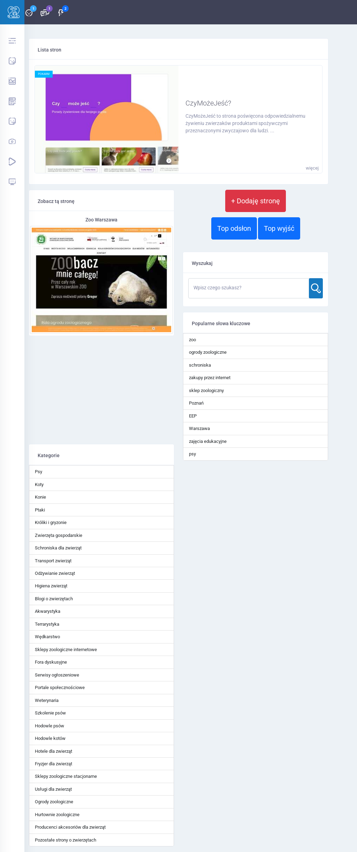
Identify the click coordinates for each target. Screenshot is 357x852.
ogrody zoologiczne (208, 352)
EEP (193, 416)
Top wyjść (279, 228)
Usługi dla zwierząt (53, 789)
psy (192, 453)
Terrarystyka (47, 624)
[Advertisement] (101, 390)
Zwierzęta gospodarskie (58, 535)
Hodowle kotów (50, 738)
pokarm (44, 74)
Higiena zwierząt (51, 585)
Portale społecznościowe (60, 687)
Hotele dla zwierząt (53, 751)
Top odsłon (234, 228)
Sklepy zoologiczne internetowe (66, 649)
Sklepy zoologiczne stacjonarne (66, 776)
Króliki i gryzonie (51, 522)
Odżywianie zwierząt (55, 573)
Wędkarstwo (47, 636)
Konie (40, 497)
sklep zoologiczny (206, 390)
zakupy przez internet (209, 377)
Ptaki (40, 510)
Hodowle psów (49, 725)
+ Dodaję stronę (255, 201)
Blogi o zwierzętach (54, 598)
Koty (39, 484)
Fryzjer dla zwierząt (53, 763)
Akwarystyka (47, 611)
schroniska (200, 365)
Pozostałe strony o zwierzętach (65, 840)
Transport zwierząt (53, 560)
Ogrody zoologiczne (54, 801)
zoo (192, 339)
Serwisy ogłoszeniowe (57, 675)
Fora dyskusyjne (51, 662)
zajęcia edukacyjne (208, 441)
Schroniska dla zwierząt (58, 547)
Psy (38, 471)
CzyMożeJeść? (208, 103)
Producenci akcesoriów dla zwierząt (70, 827)
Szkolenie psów (50, 713)
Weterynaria (47, 700)
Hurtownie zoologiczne (57, 814)
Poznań (196, 403)
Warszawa (199, 428)
